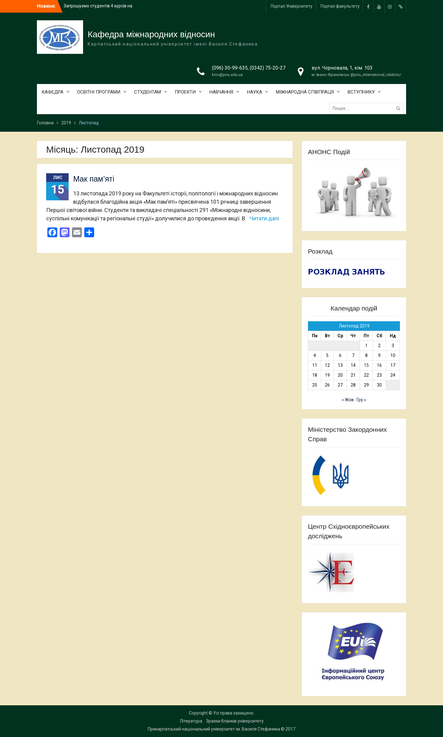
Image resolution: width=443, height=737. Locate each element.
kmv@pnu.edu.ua (227, 74)
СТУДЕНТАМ (147, 92)
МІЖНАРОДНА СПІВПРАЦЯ (305, 92)
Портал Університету (292, 6)
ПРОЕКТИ (185, 92)
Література (191, 721)
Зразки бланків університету (235, 721)
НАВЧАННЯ (221, 92)
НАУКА (254, 92)
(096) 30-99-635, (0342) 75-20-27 (248, 68)
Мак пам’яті (93, 178)
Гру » (361, 399)
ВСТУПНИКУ (361, 92)
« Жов (348, 399)
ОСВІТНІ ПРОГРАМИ (98, 92)
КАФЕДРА (52, 92)
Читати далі (264, 218)
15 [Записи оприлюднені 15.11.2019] (366, 365)
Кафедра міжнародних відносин (151, 34)
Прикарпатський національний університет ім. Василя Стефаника (214, 729)
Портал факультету (340, 6)
